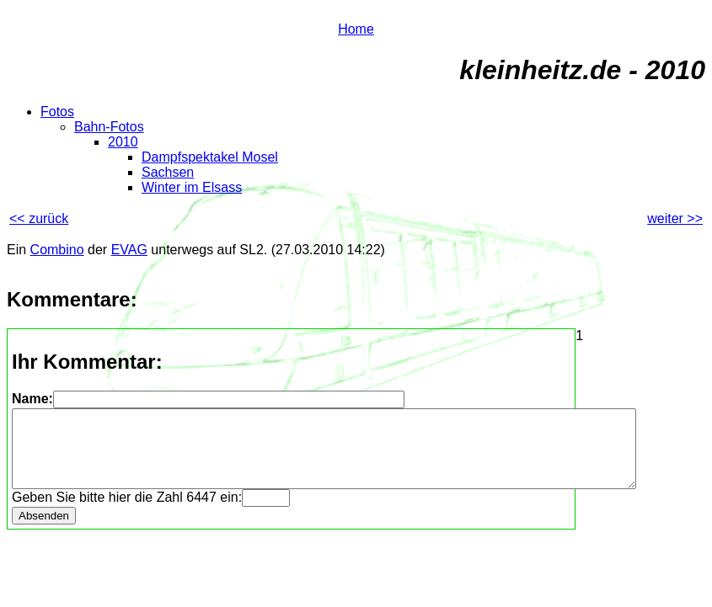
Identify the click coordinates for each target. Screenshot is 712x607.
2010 (123, 142)
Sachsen (168, 172)
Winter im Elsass (192, 187)
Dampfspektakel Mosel (210, 157)
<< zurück (38, 218)
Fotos (57, 111)
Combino (57, 249)
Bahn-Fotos (109, 127)
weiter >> (675, 218)
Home (356, 29)
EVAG (129, 249)
